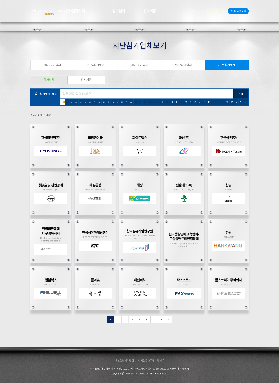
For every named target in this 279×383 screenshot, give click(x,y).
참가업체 (48, 80)
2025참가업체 (52, 65)
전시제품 (86, 80)
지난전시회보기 (238, 11)
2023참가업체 (139, 65)
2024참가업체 (96, 65)
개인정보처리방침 (124, 360)
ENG (193, 11)
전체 (62, 102)
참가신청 (219, 11)
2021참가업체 (227, 65)
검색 (240, 94)
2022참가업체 (183, 65)
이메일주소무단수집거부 (151, 360)
